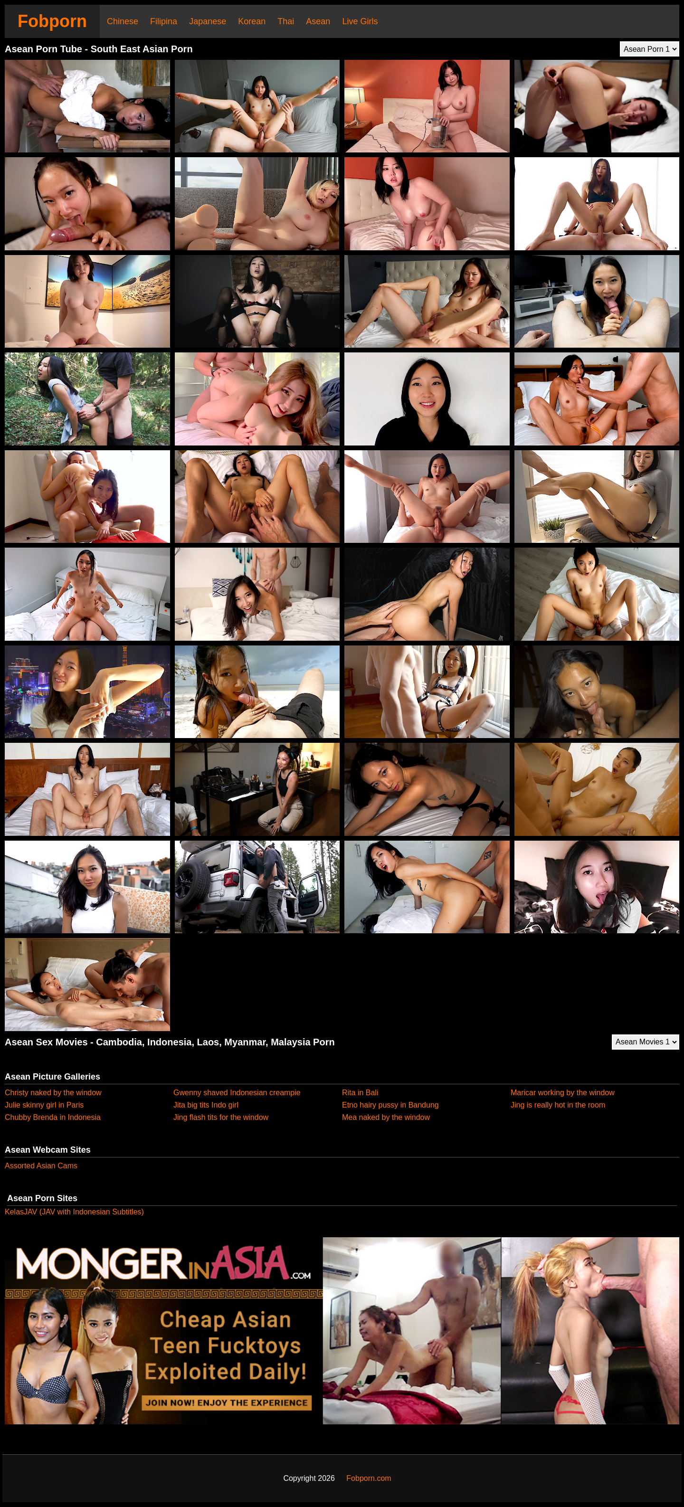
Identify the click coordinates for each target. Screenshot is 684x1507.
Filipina (163, 21)
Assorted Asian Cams (41, 1166)
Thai (285, 21)
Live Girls (360, 21)
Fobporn (52, 21)
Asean (318, 21)
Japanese (207, 21)
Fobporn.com (368, 1478)
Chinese (122, 21)
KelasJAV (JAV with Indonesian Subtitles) (74, 1212)
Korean (252, 21)
